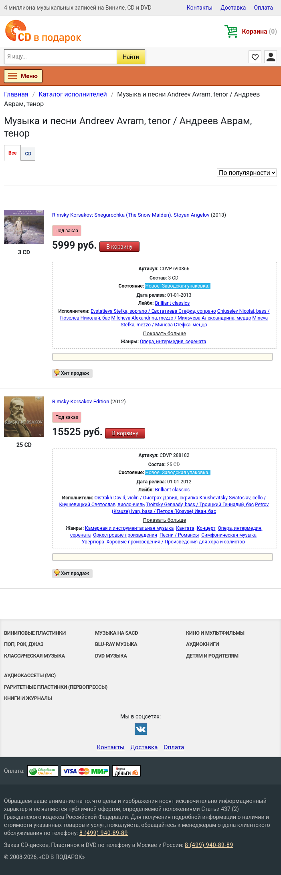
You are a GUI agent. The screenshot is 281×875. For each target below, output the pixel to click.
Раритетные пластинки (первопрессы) (55, 687)
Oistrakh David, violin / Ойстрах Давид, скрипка (146, 498)
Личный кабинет (270, 56)
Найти (131, 57)
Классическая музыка (34, 656)
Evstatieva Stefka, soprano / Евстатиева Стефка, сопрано (153, 311)
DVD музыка (111, 656)
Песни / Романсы (179, 535)
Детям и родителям (212, 656)
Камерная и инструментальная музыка (129, 528)
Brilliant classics (172, 303)
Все (12, 153)
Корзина (259, 31)
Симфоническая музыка (229, 535)
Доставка (233, 7)
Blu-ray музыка (116, 644)
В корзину (119, 246)
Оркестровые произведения (125, 535)
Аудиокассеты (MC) (30, 675)
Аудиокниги (202, 644)
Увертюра (93, 542)
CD (28, 154)
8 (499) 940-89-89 (103, 833)
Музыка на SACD (116, 633)
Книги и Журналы (28, 698)
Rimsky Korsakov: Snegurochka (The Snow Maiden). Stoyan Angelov (131, 215)
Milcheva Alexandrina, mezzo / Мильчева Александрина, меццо (181, 318)
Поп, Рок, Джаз (23, 644)
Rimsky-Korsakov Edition (81, 401)
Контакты (199, 7)
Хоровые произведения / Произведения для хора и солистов (176, 542)
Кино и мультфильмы (215, 633)
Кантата (185, 528)
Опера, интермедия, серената (173, 341)
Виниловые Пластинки (35, 633)
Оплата (263, 7)
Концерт (206, 528)
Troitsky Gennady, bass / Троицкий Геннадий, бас (200, 504)
